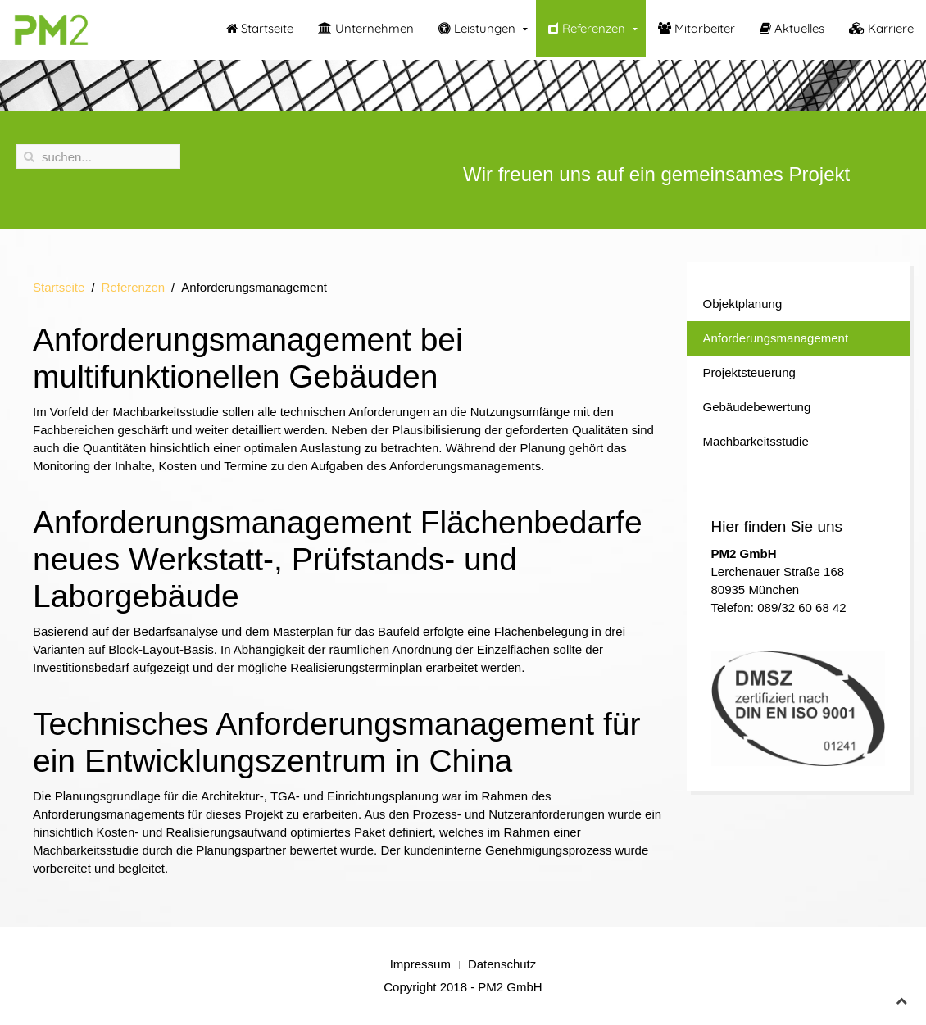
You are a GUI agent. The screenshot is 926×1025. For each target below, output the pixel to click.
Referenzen (586, 28)
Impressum (420, 964)
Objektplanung (743, 304)
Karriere (881, 28)
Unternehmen (366, 28)
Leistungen (476, 28)
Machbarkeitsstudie (756, 441)
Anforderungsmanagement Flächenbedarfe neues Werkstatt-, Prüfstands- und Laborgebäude (337, 559)
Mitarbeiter (696, 28)
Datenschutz (502, 964)
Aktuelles (792, 28)
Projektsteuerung (749, 372)
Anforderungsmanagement (776, 338)
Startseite (259, 28)
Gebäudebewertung (757, 407)
